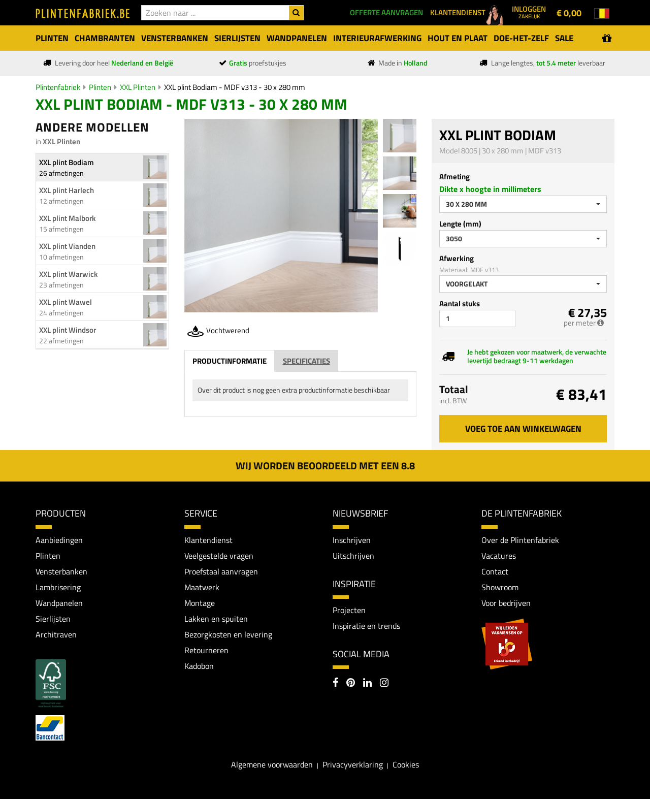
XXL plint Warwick (68, 274)
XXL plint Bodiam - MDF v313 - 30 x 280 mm (234, 87)
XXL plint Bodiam (66, 162)
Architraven (56, 636)
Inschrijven (352, 540)
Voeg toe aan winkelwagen (523, 428)
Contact (494, 572)
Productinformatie (229, 361)
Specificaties (306, 361)
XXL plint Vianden (67, 246)
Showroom (499, 588)
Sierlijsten (53, 620)
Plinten (100, 87)
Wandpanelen (59, 604)
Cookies (406, 766)
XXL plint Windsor (67, 330)
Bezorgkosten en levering (228, 636)
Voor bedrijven (506, 604)
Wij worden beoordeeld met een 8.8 (325, 465)
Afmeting (454, 176)
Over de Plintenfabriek (520, 540)
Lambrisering (58, 588)
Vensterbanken (61, 572)
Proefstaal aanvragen (221, 572)
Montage (199, 604)
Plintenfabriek (58, 87)
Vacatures (498, 556)
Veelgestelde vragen (218, 556)
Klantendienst (208, 540)
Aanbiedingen (59, 540)
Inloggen (529, 11)
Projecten (349, 610)
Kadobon (199, 668)
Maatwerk (201, 588)
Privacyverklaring (352, 766)
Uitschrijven (353, 556)
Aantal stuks (459, 303)
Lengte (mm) (460, 224)
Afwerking (456, 258)
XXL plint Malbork (67, 218)
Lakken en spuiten (216, 620)
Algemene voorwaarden (272, 766)
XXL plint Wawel (65, 302)
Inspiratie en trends (366, 626)
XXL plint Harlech (66, 190)
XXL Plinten (137, 87)
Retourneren (206, 652)
